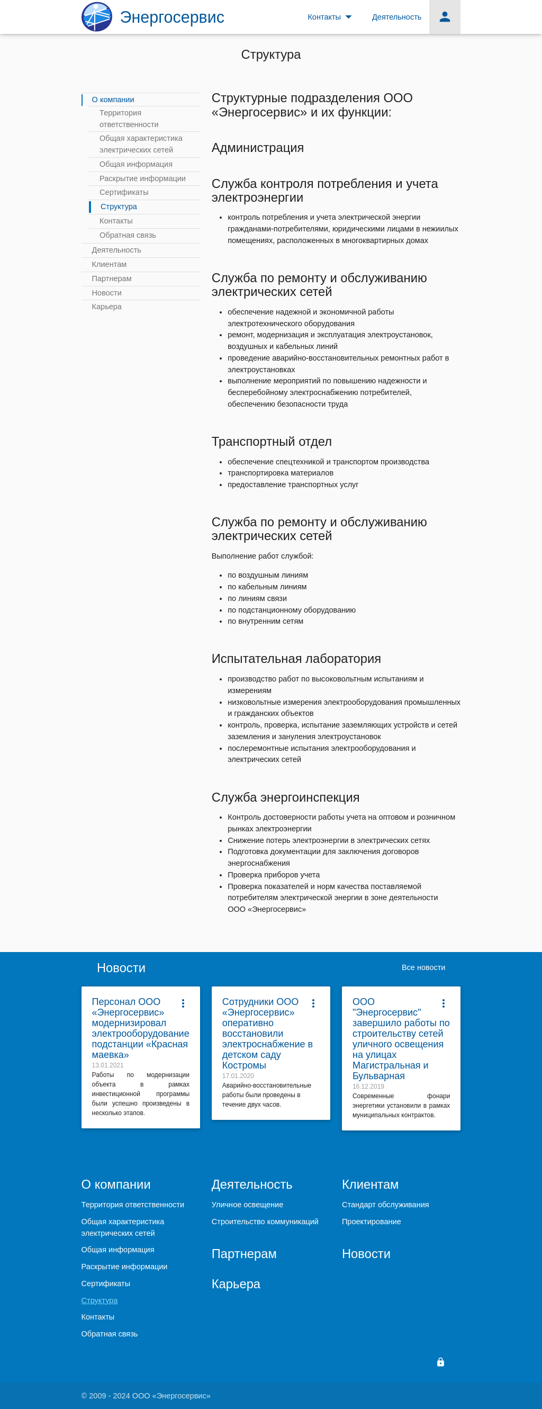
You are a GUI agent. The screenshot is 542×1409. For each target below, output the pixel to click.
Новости (107, 293)
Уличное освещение (247, 1204)
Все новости (424, 967)
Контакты (116, 221)
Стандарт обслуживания (385, 1204)
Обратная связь (128, 235)
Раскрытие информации (143, 178)
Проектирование (371, 1221)
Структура (119, 206)
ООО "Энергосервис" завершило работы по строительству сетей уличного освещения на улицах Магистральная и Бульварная (401, 1039)
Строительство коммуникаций (265, 1221)
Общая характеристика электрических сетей (141, 144)
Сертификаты (124, 192)
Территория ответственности (129, 119)
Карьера (107, 306)
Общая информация (136, 164)
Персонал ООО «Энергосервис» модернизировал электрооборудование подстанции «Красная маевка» (140, 1028)
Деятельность (116, 250)
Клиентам (109, 264)
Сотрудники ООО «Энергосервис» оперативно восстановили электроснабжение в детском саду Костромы (267, 1034)
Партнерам (112, 278)
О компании (113, 99)
